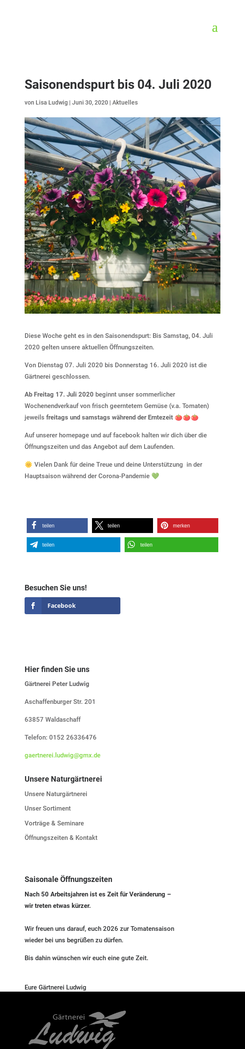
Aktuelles (125, 102)
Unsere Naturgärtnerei (56, 794)
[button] (57, 525)
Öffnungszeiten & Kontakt (61, 838)
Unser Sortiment (48, 808)
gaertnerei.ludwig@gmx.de (62, 755)
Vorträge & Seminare (54, 823)
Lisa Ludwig (52, 102)
